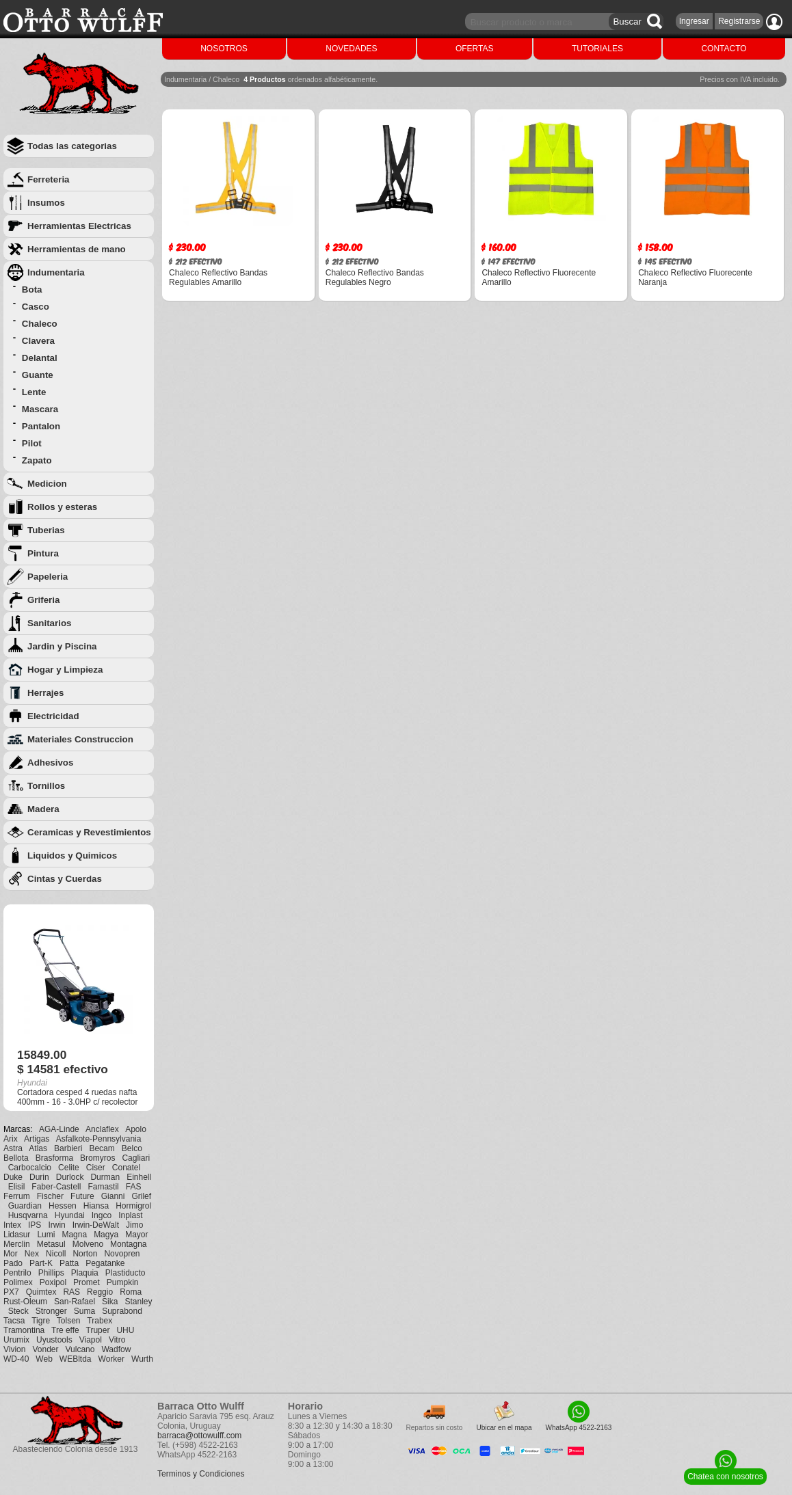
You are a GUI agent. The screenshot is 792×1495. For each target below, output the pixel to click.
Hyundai (70, 1215)
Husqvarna (28, 1215)
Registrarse (739, 21)
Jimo (134, 1225)
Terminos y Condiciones (200, 1474)
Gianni (113, 1196)
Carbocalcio (29, 1167)
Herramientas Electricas (79, 226)
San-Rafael (74, 1301)
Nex (32, 1253)
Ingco (101, 1215)
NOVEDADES (351, 48)
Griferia (43, 600)
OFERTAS (475, 48)
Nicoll (56, 1253)
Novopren (122, 1253)
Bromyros (97, 1158)
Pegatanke (104, 1263)
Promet (86, 1282)
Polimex (18, 1282)
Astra (13, 1148)
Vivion (14, 1349)
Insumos (46, 203)
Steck (18, 1311)
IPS (34, 1225)
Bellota (16, 1158)
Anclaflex (102, 1129)
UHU (125, 1330)
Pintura (43, 553)
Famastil (103, 1186)
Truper (98, 1330)
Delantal (39, 358)
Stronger (51, 1311)
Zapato (37, 460)
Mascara (40, 409)
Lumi (46, 1234)
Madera (43, 809)
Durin (39, 1177)
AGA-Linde (59, 1129)
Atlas (38, 1148)
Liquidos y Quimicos (72, 855)
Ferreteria (48, 179)
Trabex (99, 1320)
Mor (10, 1253)
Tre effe (65, 1330)
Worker (111, 1359)
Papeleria (47, 576)
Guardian (25, 1206)
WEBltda (76, 1359)
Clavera (38, 341)
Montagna (128, 1244)
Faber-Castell (56, 1186)
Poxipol (53, 1282)
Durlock (70, 1177)
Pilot (32, 443)
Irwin (56, 1225)
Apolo (135, 1129)
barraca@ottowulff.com (199, 1435)
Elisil (16, 1186)
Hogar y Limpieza (65, 669)
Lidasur (16, 1234)
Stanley (138, 1301)
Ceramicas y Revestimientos (89, 832)
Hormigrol (133, 1206)
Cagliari (136, 1158)
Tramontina (23, 1330)
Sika (110, 1301)
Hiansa (96, 1206)
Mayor (136, 1234)
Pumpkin (123, 1282)
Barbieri (68, 1148)
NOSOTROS (224, 48)
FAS (134, 1186)
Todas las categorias (72, 146)
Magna (74, 1234)
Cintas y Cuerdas (64, 879)
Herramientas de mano (76, 249)
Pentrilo (17, 1273)
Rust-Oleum (25, 1301)
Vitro (117, 1340)
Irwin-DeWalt (95, 1225)
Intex (12, 1225)
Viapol (90, 1340)
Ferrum (16, 1196)
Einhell (139, 1177)
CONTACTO (723, 48)
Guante (37, 375)
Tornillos (46, 786)
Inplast (130, 1215)
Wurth (142, 1359)
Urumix (16, 1340)
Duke (13, 1177)
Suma (84, 1311)
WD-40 (16, 1359)
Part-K (41, 1263)
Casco (35, 306)
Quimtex (41, 1292)
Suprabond (122, 1311)
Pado (13, 1263)
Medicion (47, 484)
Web (44, 1359)
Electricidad (53, 716)
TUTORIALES (597, 48)
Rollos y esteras (62, 507)
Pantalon (41, 426)
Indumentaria (56, 272)
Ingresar (694, 21)
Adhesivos (50, 762)
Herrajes (45, 693)
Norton (84, 1253)
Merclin (16, 1244)
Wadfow (116, 1349)
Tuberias (46, 530)
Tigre (40, 1320)
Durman (105, 1177)
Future (82, 1196)
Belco (132, 1148)
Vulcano (80, 1349)
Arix (10, 1139)
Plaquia (84, 1273)
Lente (34, 392)
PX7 (11, 1292)
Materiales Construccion (80, 739)
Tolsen (69, 1320)
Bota (32, 289)
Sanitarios (49, 623)
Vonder (45, 1349)
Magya (106, 1234)
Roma (131, 1292)
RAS (71, 1292)
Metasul (51, 1244)
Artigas (36, 1139)
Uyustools (54, 1340)
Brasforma (54, 1158)
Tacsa (14, 1320)
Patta (69, 1263)
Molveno (87, 1244)
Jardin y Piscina (62, 646)
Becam (101, 1148)
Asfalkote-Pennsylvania (99, 1139)
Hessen (63, 1206)
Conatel (126, 1167)
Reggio (100, 1292)
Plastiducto (125, 1273)
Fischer (50, 1196)
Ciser (95, 1167)
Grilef (141, 1196)
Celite (68, 1167)
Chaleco (39, 324)
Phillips (51, 1273)
